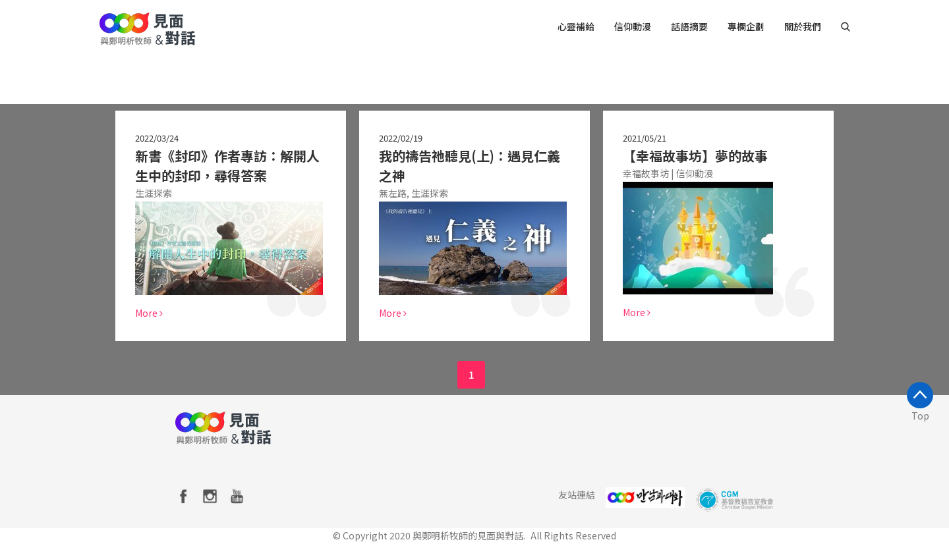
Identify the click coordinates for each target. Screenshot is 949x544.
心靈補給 (576, 26)
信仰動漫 (632, 26)
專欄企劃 (746, 26)
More (148, 312)
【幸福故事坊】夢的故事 (694, 155)
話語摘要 (689, 26)
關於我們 (802, 26)
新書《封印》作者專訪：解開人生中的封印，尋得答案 (226, 165)
